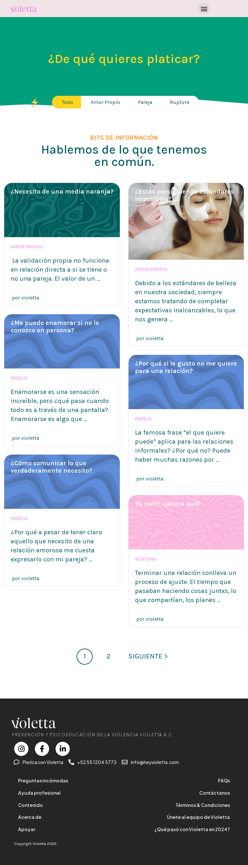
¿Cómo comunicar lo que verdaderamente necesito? (51, 466)
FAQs (224, 780)
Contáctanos (214, 793)
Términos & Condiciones (202, 805)
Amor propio (27, 247)
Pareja (19, 378)
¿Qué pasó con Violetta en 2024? (192, 829)
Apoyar (26, 829)
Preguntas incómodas (43, 780)
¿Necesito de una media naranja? (62, 191)
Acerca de (29, 817)
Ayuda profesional (39, 793)
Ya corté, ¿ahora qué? (168, 504)
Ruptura (145, 559)
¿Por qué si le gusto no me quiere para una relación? (186, 367)
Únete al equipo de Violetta (198, 817)
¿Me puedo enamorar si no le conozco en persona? (55, 326)
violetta (30, 298)
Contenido (30, 805)
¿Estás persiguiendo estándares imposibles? (184, 195)
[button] (204, 8)
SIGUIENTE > (148, 656)
